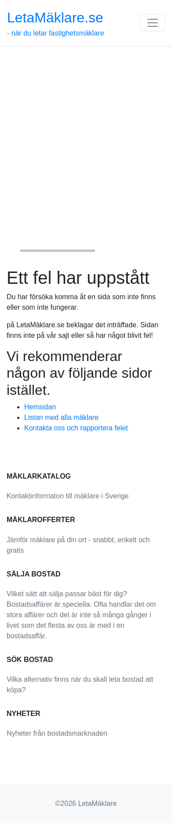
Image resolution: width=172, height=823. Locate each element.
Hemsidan (40, 407)
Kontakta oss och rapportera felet (76, 428)
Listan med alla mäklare (61, 417)
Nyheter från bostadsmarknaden (57, 733)
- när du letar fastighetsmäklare (55, 23)
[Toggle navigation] (152, 23)
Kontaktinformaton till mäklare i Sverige (67, 496)
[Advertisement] (86, 136)
